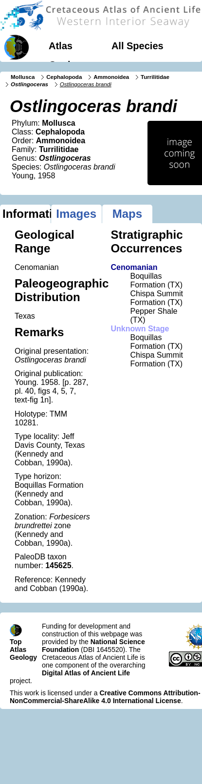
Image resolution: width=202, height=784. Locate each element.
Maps (127, 213)
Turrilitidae (155, 77)
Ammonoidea (111, 77)
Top (16, 642)
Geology (68, 64)
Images (76, 213)
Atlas (61, 45)
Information (26, 213)
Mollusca (23, 77)
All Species (137, 45)
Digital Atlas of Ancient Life (86, 673)
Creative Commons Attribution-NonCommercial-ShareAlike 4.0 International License (105, 697)
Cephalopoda (64, 77)
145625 (58, 565)
